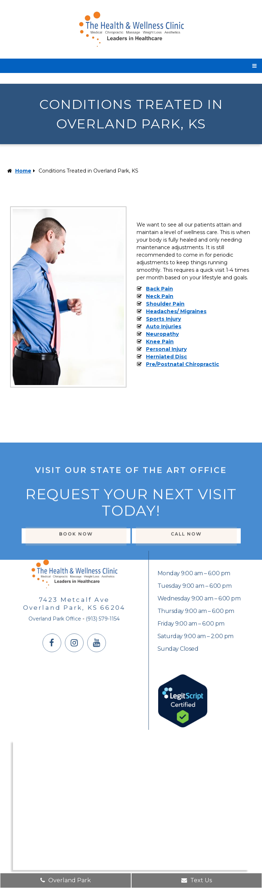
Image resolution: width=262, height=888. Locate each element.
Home (23, 171)
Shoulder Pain (165, 304)
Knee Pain (160, 341)
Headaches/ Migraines (176, 311)
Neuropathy (162, 334)
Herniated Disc (166, 356)
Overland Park (65, 880)
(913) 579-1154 (103, 618)
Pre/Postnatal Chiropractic (182, 364)
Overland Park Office (54, 618)
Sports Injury (163, 319)
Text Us (196, 880)
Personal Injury (166, 349)
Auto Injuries (163, 326)
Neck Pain (159, 296)
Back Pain (159, 288)
